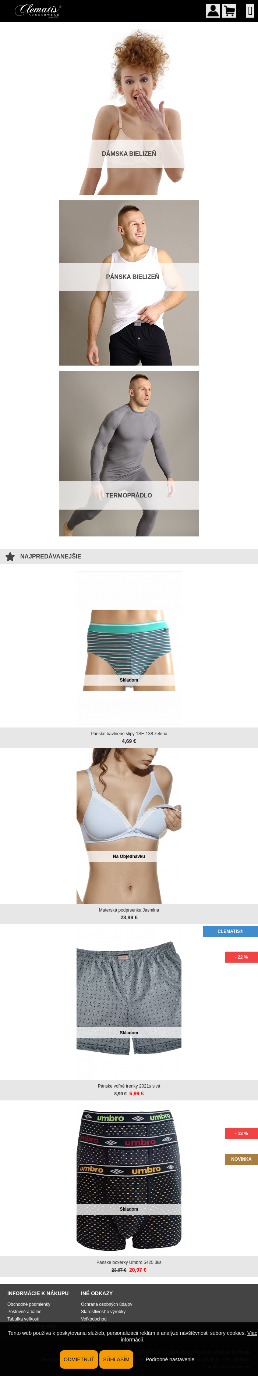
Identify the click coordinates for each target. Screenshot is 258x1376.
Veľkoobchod (94, 1319)
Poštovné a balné (24, 1311)
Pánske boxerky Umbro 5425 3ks (129, 1262)
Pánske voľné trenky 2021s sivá (129, 1086)
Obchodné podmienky (28, 1304)
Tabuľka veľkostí (23, 1319)
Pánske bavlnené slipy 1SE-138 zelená (129, 733)
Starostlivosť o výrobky (103, 1311)
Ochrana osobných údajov (106, 1304)
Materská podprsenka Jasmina (129, 910)
